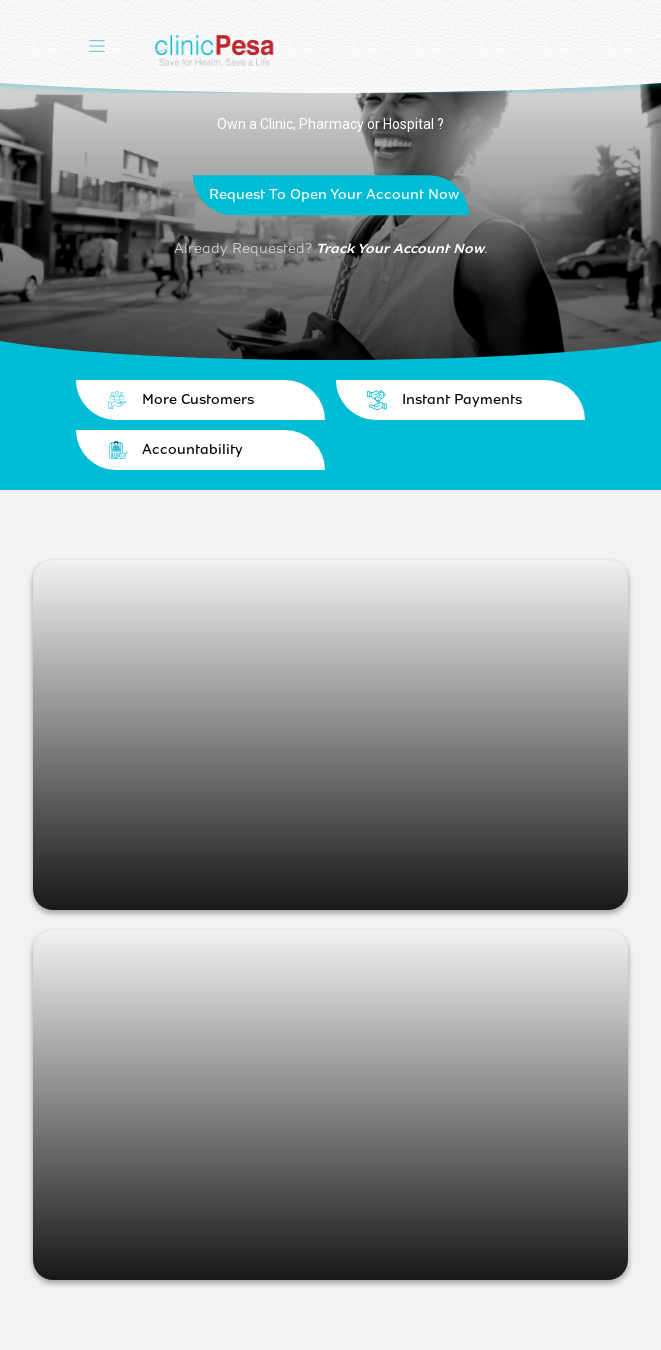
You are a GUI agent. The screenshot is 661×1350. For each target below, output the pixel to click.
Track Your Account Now (400, 248)
